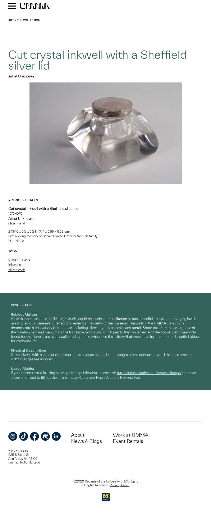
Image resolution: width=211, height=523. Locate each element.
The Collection (28, 20)
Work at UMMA (130, 435)
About (77, 435)
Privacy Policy (119, 485)
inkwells (14, 265)
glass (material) (20, 259)
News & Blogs (86, 441)
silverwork (16, 270)
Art (11, 20)
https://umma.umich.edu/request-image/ (149, 373)
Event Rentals (128, 441)
